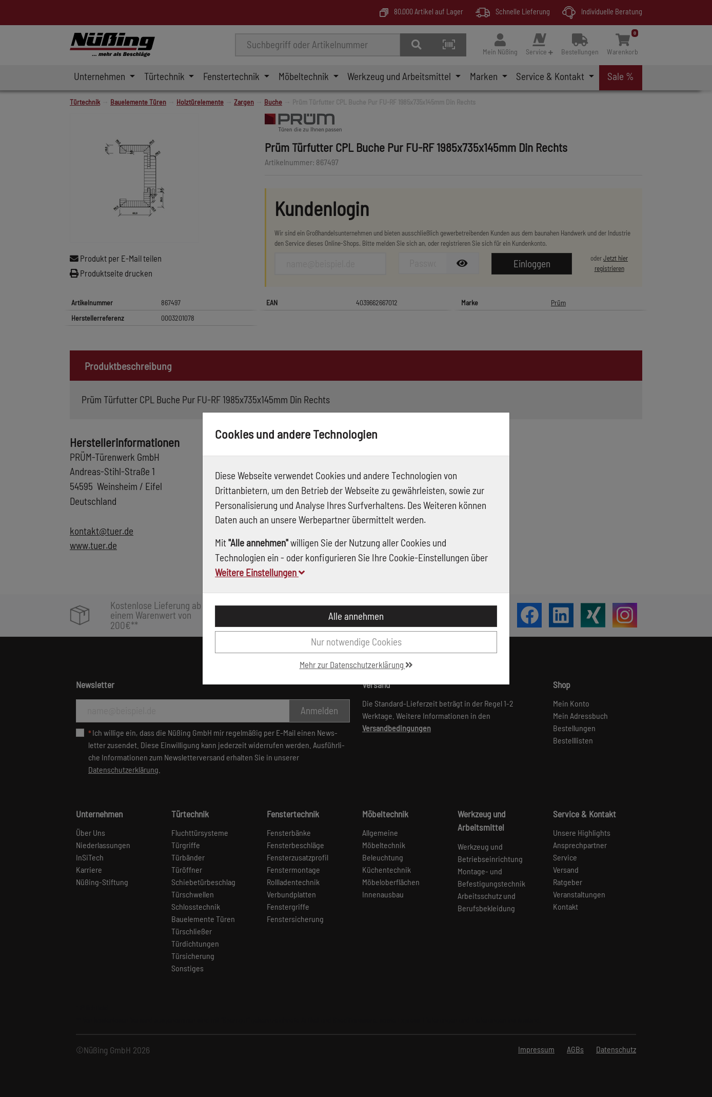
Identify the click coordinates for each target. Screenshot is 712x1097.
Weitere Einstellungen (260, 572)
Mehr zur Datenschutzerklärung (356, 664)
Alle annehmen (356, 616)
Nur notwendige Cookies (356, 642)
